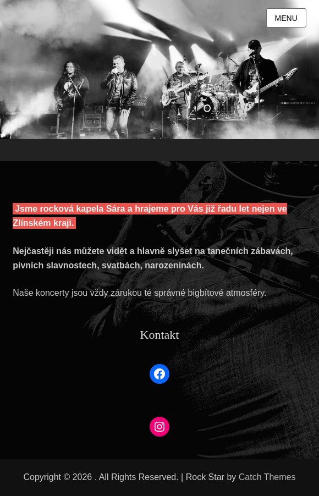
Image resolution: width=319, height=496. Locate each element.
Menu (286, 18)
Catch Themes (267, 477)
